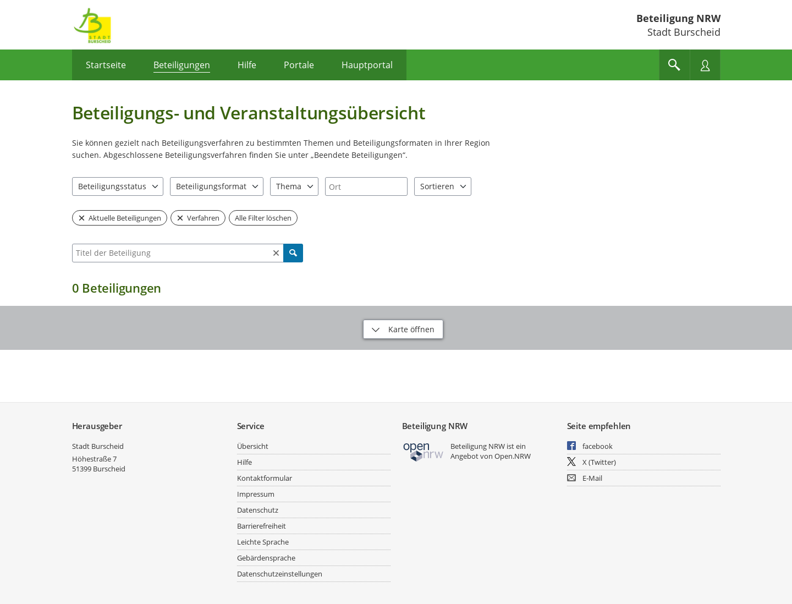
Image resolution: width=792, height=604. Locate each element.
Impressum (255, 494)
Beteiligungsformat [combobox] (211, 186)
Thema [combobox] (288, 186)
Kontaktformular (264, 478)
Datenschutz (257, 510)
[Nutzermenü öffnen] (705, 65)
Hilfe (244, 462)
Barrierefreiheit (261, 526)
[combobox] (366, 186)
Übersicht (252, 446)
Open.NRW (512, 456)
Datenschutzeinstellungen (279, 574)
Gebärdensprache (266, 558)
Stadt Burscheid (98, 446)
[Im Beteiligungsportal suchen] (674, 65)
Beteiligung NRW (678, 18)
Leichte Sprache (263, 542)
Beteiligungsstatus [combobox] (112, 186)
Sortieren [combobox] (437, 186)
